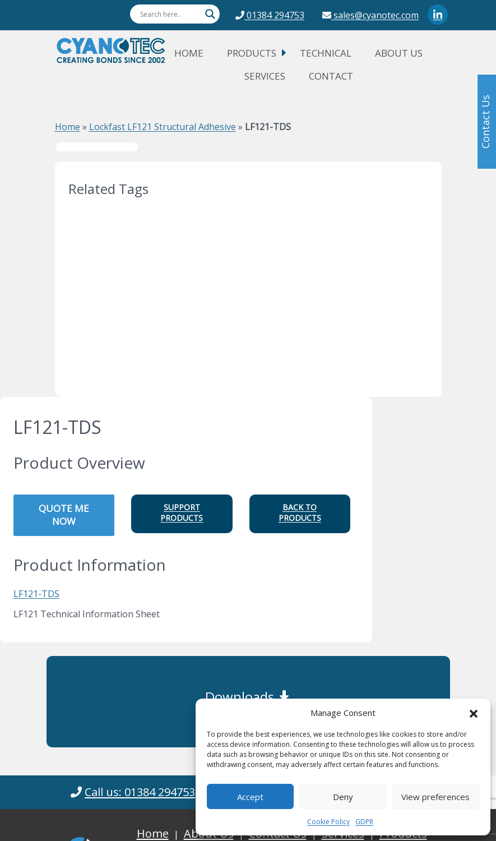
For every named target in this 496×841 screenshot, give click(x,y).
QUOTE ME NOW (64, 515)
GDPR (364, 821)
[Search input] (170, 14)
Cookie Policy (328, 821)
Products (251, 53)
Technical (325, 53)
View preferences (435, 796)
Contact (331, 76)
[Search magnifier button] (210, 14)
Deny (343, 796)
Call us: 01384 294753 (140, 792)
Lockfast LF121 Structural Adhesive (162, 127)
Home (188, 53)
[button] (473, 712)
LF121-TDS (36, 594)
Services (264, 76)
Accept (250, 796)
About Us (399, 53)
